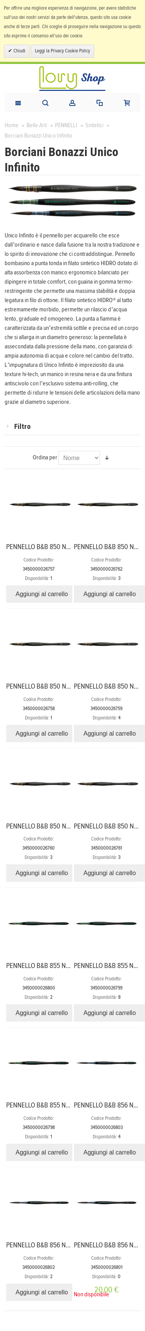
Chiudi (18, 51)
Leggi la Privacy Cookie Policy (62, 51)
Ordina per (45, 457)
